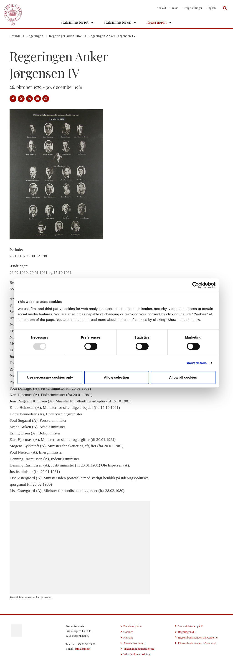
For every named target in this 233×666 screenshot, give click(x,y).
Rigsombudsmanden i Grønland (196, 643)
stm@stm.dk (82, 648)
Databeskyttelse (132, 626)
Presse (174, 8)
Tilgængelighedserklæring (138, 648)
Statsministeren (117, 22)
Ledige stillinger (192, 8)
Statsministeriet (75, 22)
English (211, 8)
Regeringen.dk (186, 632)
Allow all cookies (183, 377)
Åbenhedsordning (133, 643)
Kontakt (161, 8)
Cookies (128, 632)
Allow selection (116, 377)
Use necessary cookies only (50, 377)
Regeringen (156, 22)
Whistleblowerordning (136, 654)
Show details (196, 363)
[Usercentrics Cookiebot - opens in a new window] (195, 285)
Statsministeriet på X (190, 626)
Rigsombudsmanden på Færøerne (198, 637)
